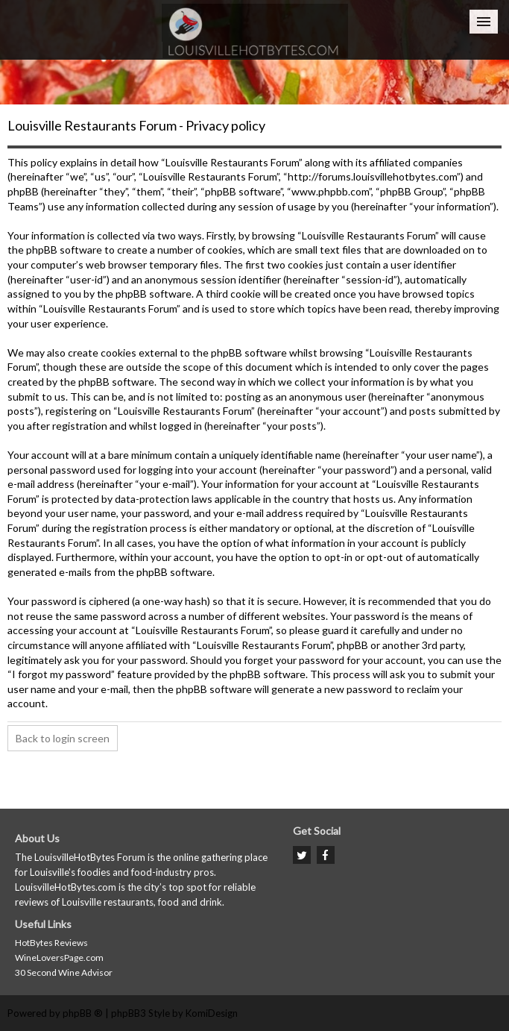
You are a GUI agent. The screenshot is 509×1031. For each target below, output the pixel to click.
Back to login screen (63, 738)
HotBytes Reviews (51, 942)
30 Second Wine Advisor (64, 972)
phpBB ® (83, 1013)
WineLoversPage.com (59, 957)
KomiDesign (212, 1013)
